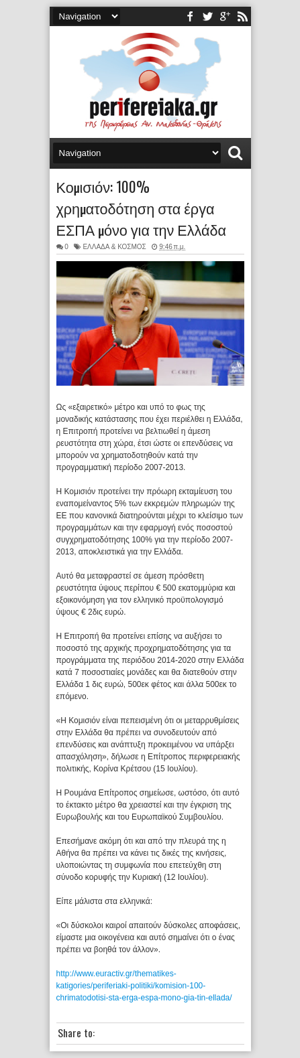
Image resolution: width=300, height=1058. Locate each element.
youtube (225, 16)
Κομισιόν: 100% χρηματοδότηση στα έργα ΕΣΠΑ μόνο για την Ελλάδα (141, 207)
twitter (207, 16)
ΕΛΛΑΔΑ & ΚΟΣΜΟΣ (114, 246)
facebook (190, 16)
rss (242, 16)
